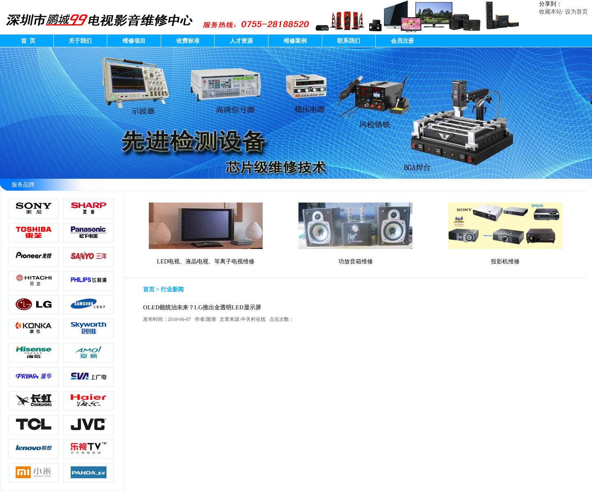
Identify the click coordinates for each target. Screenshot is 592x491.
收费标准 (187, 40)
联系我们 (348, 40)
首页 (149, 289)
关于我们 (80, 40)
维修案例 (295, 40)
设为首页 (576, 11)
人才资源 (241, 40)
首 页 (26, 40)
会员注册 (402, 40)
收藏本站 (550, 11)
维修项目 (134, 40)
